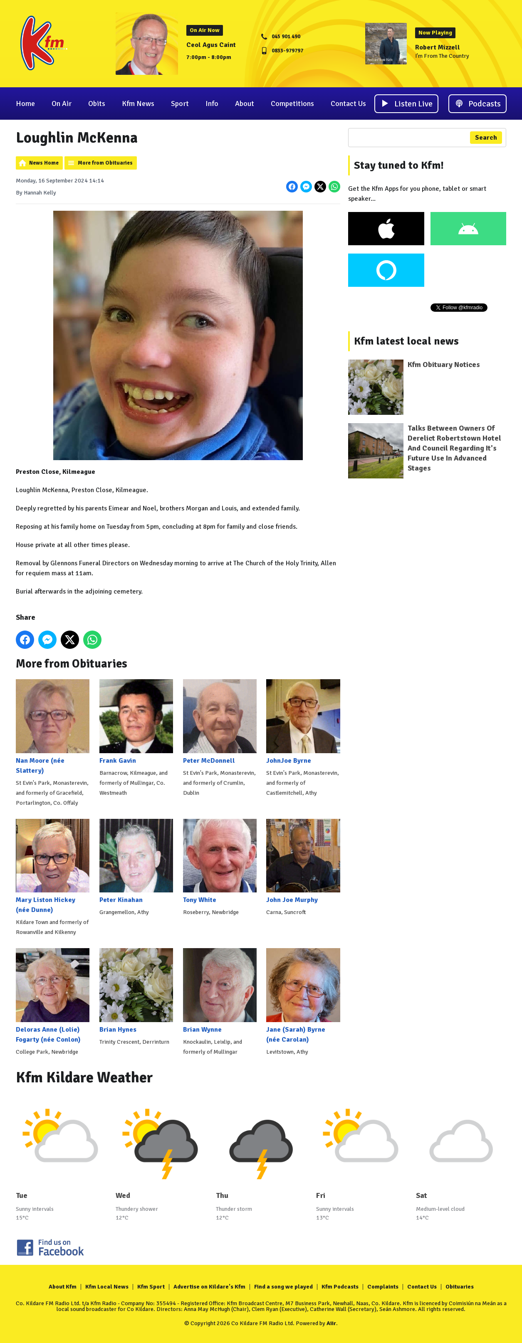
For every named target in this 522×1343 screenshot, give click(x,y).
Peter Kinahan (136, 861)
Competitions (292, 103)
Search (486, 137)
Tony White (219, 861)
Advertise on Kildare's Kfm (209, 1286)
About (244, 103)
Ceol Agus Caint (211, 45)
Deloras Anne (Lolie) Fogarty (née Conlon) (52, 995)
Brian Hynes (136, 990)
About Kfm (63, 1286)
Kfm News (138, 103)
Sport (180, 103)
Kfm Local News (107, 1286)
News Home (44, 163)
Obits (96, 103)
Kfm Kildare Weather (84, 1077)
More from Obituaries (105, 163)
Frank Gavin (136, 721)
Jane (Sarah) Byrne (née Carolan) (303, 995)
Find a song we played (283, 1286)
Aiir (331, 1323)
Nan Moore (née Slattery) (52, 726)
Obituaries (459, 1286)
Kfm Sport (151, 1286)
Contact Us (348, 103)
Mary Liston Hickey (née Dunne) (52, 866)
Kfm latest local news (406, 341)
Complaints (382, 1286)
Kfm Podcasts (340, 1286)
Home (25, 103)
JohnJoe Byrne (303, 721)
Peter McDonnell (219, 721)
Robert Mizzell (437, 47)
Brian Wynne (219, 990)
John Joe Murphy (303, 861)
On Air (62, 103)
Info (211, 103)
